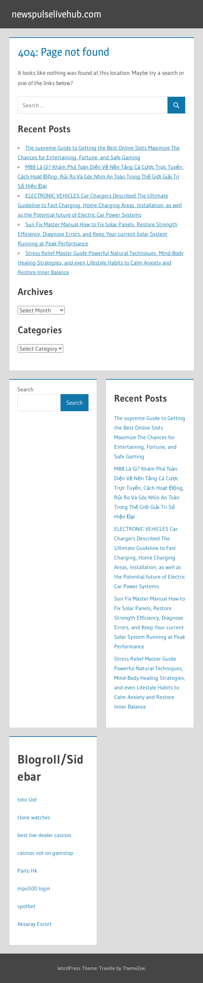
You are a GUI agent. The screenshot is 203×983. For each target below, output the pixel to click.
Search (25, 389)
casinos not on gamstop (45, 852)
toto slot (27, 799)
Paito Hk (27, 870)
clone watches (33, 817)
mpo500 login (33, 888)
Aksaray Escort (34, 923)
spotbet (26, 906)
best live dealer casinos (44, 835)
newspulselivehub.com (56, 14)
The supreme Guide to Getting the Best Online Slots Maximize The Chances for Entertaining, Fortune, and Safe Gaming (149, 437)
